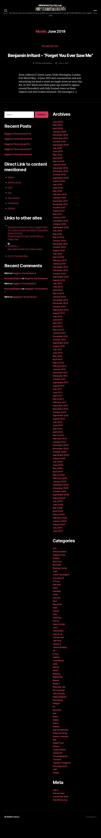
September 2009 (61, 470)
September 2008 (61, 509)
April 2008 (58, 526)
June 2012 (58, 368)
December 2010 (60, 420)
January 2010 (59, 457)
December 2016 (60, 236)
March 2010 (58, 450)
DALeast (57, 599)
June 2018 (58, 203)
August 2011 (58, 401)
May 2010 (57, 443)
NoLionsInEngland (45, 78)
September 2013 (61, 325)
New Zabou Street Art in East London (25, 264)
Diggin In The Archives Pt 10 (17, 149)
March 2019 (58, 176)
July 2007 (57, 543)
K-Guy (56, 669)
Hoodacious (13, 218)
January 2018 (59, 212)
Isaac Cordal (59, 639)
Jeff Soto (57, 655)
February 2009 (60, 493)
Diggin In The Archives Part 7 (18, 164)
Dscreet (56, 613)
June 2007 (58, 546)
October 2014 (59, 288)
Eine (10, 208)
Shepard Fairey (60, 748)
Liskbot (56, 672)
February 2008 (60, 533)
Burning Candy (14, 197)
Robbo (56, 735)
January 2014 (59, 311)
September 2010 (61, 430)
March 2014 (58, 308)
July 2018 (57, 199)
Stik (54, 755)
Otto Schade (59, 708)
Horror (56, 636)
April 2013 (57, 341)
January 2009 (59, 496)
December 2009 (60, 460)
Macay (56, 682)
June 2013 (58, 335)
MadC (55, 685)
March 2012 (58, 377)
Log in (55, 805)
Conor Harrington (61, 589)
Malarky (56, 688)
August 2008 (59, 513)
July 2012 (57, 364)
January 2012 (59, 384)
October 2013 (59, 321)
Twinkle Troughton (62, 778)
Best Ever (57, 576)
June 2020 (58, 137)
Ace (54, 563)
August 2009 (59, 473)
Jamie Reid (58, 646)
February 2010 (60, 453)
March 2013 (58, 344)
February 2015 (60, 275)
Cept (55, 586)
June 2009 (58, 480)
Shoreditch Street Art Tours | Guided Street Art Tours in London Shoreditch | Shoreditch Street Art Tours (28, 245)
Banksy (11, 192)
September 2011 (60, 397)
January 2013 (59, 348)
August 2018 (59, 196)
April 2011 (57, 410)
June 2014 (58, 302)
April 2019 (57, 173)
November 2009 (60, 463)
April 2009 (58, 486)
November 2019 (60, 153)
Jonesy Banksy (60, 662)
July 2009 (57, 476)
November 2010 (60, 424)
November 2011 (60, 391)
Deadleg (57, 606)
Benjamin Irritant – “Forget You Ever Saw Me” (50, 65)
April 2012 (57, 374)
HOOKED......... (14, 261)
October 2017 (59, 222)
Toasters (57, 774)
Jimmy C (57, 659)
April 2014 (57, 305)
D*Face (56, 596)
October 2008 (59, 506)
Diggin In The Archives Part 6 (18, 169)
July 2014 (57, 298)
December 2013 (60, 315)
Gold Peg (57, 632)
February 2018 (60, 209)
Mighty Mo (58, 692)
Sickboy (11, 223)
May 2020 (57, 140)
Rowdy (56, 741)
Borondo (57, 580)
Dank (55, 603)
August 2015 (59, 265)
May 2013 (57, 338)
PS (54, 722)
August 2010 (59, 434)
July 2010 (57, 437)
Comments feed (60, 811)
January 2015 (59, 278)
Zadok (56, 788)
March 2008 (58, 529)
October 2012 (59, 354)
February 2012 (59, 381)
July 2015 (57, 269)
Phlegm (56, 718)
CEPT (10, 202)
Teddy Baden (59, 764)
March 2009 (58, 490)
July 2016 (57, 245)
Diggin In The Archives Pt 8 (17, 159)
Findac (56, 626)
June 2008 (58, 519)
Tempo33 (57, 768)
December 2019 (60, 150)
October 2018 (59, 189)
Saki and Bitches (60, 745)
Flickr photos (14, 213)
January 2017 (59, 232)
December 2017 (60, 216)
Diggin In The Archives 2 (24, 288)
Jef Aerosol (58, 652)
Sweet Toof (58, 758)
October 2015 (59, 262)
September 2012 (61, 358)
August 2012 (59, 361)
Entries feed (58, 808)
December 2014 (60, 282)
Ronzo (56, 738)
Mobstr (56, 695)
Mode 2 (56, 698)
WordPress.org (60, 815)
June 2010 (58, 440)
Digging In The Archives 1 (25, 312)
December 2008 (60, 500)
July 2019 (57, 163)
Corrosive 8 (58, 593)
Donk (55, 609)
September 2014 (61, 292)
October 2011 (59, 394)
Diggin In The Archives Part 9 (18, 154)
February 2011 (59, 417)
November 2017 (60, 219)
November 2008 (60, 503)
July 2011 (57, 404)
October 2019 (59, 156)
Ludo (55, 679)
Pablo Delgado (59, 712)
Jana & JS (57, 649)
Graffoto (16, 832)
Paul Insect (58, 715)
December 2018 (60, 183)
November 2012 (60, 351)
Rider (55, 731)
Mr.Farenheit (59, 705)
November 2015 (60, 259)
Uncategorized (60, 781)
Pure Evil (57, 725)
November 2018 (60, 186)
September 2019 (61, 160)
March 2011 (58, 414)
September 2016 (61, 242)
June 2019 (58, 166)
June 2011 (57, 407)
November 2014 (60, 285)
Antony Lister (59, 570)
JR (54, 665)
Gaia (55, 629)
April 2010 (58, 447)
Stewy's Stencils (60, 751)
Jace (55, 642)
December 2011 (60, 387)
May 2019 (57, 170)
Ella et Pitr (57, 619)
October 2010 (59, 427)
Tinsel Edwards (60, 771)
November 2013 (60, 318)
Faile (55, 622)
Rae (54, 728)
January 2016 (59, 255)
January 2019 (59, 179)
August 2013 (59, 328)
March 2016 (58, 252)
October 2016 (59, 239)
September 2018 (61, 193)
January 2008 (59, 536)
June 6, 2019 (63, 78)
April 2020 (58, 143)
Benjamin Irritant (50, 53)
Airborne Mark (59, 566)
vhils (55, 784)
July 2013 (57, 331)
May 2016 (57, 249)
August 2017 (59, 226)
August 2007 (59, 539)
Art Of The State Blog (18, 271)
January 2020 (59, 146)
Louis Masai (58, 675)
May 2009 (57, 483)
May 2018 (57, 206)
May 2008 (57, 523)
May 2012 (57, 371)
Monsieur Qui (59, 702)
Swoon (56, 761)
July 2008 (57, 516)
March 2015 (58, 272)
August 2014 (59, 295)
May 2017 (57, 229)
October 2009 (59, 467)
